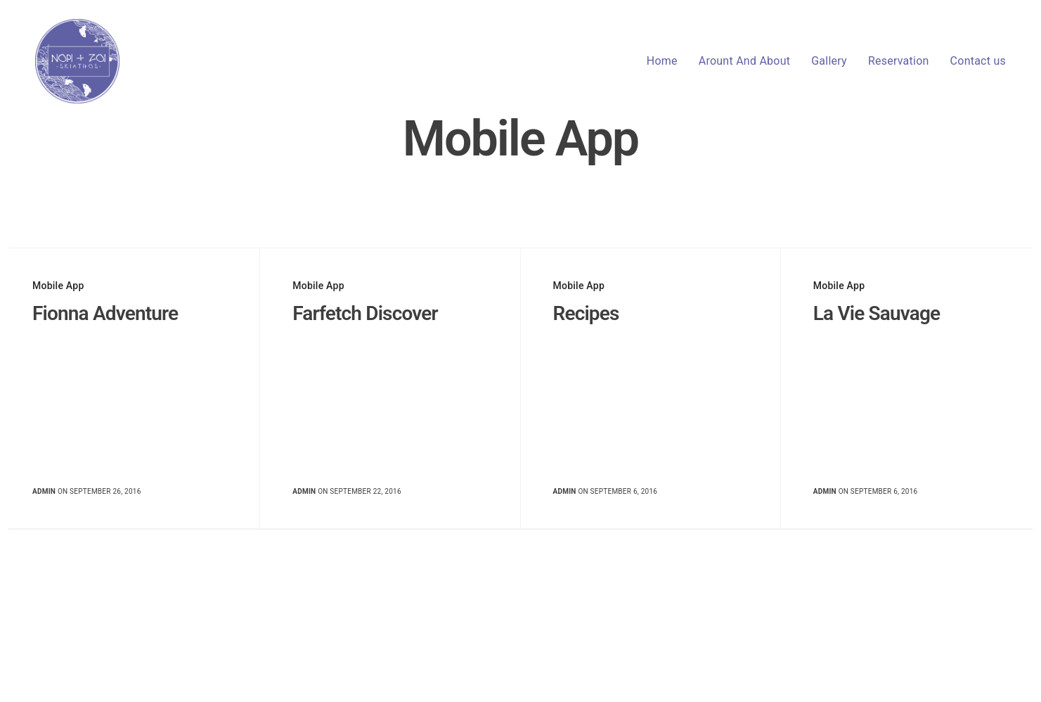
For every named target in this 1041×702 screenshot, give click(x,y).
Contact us (978, 61)
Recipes (586, 313)
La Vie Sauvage (876, 313)
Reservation (898, 61)
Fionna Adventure (105, 313)
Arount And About (744, 61)
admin (44, 491)
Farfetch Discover (364, 313)
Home (662, 61)
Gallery (829, 61)
